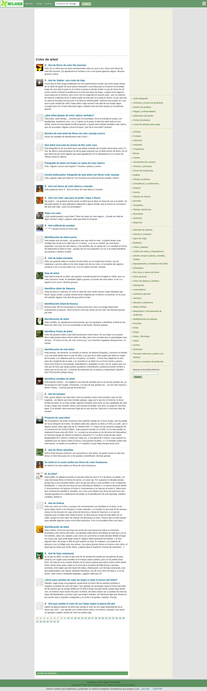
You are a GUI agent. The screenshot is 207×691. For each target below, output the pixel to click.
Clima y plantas (140, 247)
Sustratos (138, 349)
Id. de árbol (51, 474)
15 (85, 618)
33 (58, 621)
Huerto (136, 192)
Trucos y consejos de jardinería (148, 361)
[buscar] (66, 4)
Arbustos (137, 145)
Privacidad (115, 682)
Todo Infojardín (140, 98)
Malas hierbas (140, 307)
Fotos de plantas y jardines (146, 281)
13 (78, 618)
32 (54, 621)
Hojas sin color (53, 213)
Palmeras (137, 140)
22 (110, 618)
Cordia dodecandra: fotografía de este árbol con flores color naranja (82, 175)
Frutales (137, 136)
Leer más (145, 689)
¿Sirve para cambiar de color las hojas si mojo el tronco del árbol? (81, 580)
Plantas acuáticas (141, 179)
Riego (136, 332)
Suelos (136, 345)
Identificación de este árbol (59, 349)
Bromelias (138, 214)
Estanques (138, 268)
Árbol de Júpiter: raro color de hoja (65, 80)
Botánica (137, 243)
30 (47, 621)
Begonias (137, 222)
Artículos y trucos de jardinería (148, 103)
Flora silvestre (140, 276)
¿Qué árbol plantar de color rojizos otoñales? (69, 115)
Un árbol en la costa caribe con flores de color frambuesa (76, 462)
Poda (135, 328)
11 (72, 618)
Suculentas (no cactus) (144, 162)
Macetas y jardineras (143, 302)
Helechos (137, 218)
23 (113, 618)
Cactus (136, 158)
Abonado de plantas (143, 230)
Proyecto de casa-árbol (57, 417)
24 (116, 618)
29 (44, 621)
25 (120, 618)
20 (103, 618)
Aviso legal (102, 682)
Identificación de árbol (57, 319)
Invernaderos (139, 289)
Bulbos (136, 175)
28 (41, 621)
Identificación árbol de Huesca (61, 304)
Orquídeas (138, 205)
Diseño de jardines (142, 107)
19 (99, 618)
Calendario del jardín (143, 116)
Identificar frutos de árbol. (59, 331)
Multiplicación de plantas (145, 319)
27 (37, 621)
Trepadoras (138, 149)
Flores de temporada (143, 170)
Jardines (137, 298)
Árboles (137, 132)
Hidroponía (138, 285)
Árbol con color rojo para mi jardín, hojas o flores (72, 198)
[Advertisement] (82, 31)
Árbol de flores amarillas (59, 450)
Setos (136, 341)
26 (123, 618)
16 (89, 618)
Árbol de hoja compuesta (59, 553)
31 (51, 621)
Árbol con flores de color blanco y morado (69, 186)
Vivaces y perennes (142, 166)
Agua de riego (140, 238)
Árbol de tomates (55, 394)
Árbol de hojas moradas (59, 258)
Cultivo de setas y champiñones (148, 251)
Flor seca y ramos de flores (146, 272)
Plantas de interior (142, 196)
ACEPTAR (157, 689)
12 (75, 618)
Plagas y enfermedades (144, 111)
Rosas (136, 153)
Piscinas (137, 323)
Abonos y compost (142, 234)
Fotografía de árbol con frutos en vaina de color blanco (75, 163)
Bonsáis (137, 201)
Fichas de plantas (141, 120)
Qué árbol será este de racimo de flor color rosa (71, 145)
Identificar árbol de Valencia (60, 288)
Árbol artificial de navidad (60, 225)
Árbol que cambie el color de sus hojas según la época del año (80, 603)
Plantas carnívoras (142, 209)
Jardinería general (142, 294)
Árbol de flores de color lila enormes (65, 65)
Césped (137, 188)
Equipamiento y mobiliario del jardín (150, 263)
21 (106, 618)
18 (96, 618)
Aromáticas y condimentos (146, 183)
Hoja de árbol (52, 273)
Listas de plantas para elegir (146, 124)
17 (92, 618)
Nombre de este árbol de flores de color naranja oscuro (75, 133)
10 (68, 618)
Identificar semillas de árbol (60, 379)
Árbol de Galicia (54, 503)
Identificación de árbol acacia (61, 237)
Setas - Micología (141, 336)
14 (82, 618)
